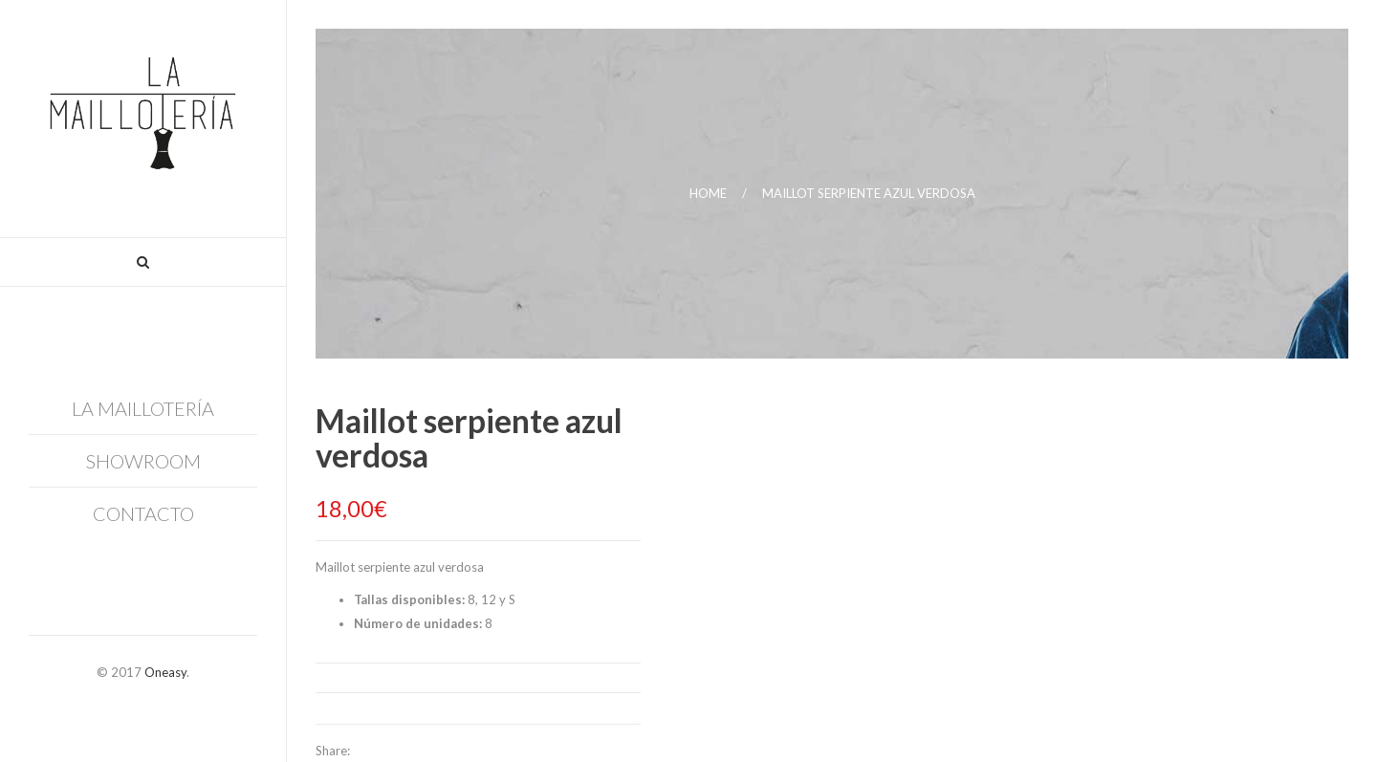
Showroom (143, 460)
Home (708, 193)
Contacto (143, 513)
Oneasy (165, 672)
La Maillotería (143, 408)
